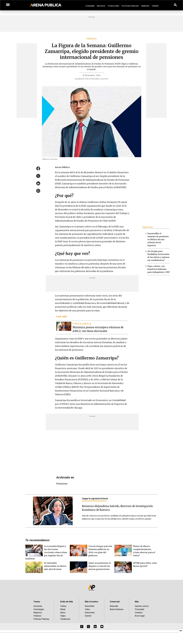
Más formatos (91, 601)
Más (137, 601)
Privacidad (139, 609)
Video (87, 609)
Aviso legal (140, 616)
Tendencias (65, 619)
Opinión (155, 6)
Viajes (63, 616)
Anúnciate (114, 606)
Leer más (61, 316)
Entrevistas (90, 612)
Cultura (63, 606)
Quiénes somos (142, 606)
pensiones (61, 483)
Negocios (101, 6)
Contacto (139, 612)
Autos (62, 612)
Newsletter (90, 606)
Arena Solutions (116, 609)
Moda (62, 609)
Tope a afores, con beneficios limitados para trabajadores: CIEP (158, 269)
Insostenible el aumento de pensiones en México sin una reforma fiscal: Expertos (158, 239)
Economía (90, 6)
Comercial (114, 601)
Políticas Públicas (130, 6)
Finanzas (145, 6)
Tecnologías (113, 6)
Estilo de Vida (66, 601)
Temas (36, 601)
